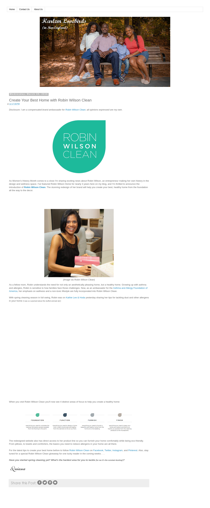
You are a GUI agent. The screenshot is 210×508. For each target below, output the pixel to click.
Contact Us (24, 9)
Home (12, 9)
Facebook (98, 450)
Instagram (117, 450)
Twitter (107, 450)
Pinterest (132, 450)
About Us (38, 9)
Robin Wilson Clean (75, 109)
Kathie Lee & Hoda (75, 297)
